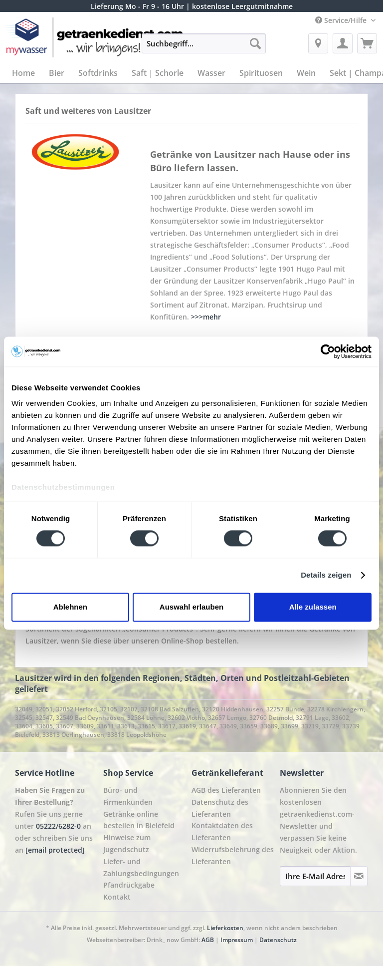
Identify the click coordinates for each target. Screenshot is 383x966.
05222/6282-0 (58, 826)
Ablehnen (70, 607)
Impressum (236, 940)
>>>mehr (206, 317)
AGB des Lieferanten (226, 790)
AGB (207, 940)
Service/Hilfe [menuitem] (342, 20)
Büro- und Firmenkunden (128, 796)
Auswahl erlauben (191, 607)
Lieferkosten (225, 928)
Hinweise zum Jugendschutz (127, 843)
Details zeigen (326, 575)
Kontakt (117, 897)
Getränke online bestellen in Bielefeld (139, 820)
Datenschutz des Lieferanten (220, 808)
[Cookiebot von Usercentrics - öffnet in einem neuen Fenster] (328, 351)
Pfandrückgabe (129, 885)
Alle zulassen (313, 607)
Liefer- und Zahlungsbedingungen (141, 867)
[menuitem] (204, 48)
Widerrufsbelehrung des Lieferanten (233, 855)
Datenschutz (278, 940)
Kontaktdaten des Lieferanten (222, 831)
